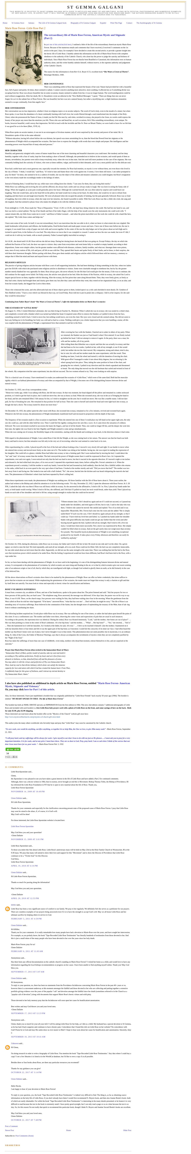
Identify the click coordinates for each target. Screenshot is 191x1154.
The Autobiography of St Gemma (149, 23)
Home (5, 23)
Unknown (14, 1043)
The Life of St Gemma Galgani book (52, 23)
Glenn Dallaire (16, 798)
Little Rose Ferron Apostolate (22, 826)
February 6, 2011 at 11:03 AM (27, 951)
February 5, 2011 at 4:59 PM (26, 919)
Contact (129, 23)
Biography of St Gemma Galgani (83, 23)
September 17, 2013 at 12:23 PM (28, 1013)
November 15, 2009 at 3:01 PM (27, 839)
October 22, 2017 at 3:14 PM (26, 1072)
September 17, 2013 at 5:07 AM (27, 972)
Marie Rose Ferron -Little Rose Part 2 (25, 28)
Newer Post (9, 1130)
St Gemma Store (18, 23)
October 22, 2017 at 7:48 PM (26, 1120)
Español (103, 23)
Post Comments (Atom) (25, 1136)
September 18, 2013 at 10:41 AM (28, 1037)
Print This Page (116, 23)
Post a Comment (11, 1126)
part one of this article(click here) (58, 44)
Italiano (31, 23)
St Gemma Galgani (95, 7)
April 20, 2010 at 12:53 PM (25, 898)
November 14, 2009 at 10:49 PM (28, 791)
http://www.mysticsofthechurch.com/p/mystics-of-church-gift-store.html (32, 717)
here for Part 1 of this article (39, 689)
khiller (13, 905)
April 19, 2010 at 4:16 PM (24, 866)
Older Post (127, 1130)
